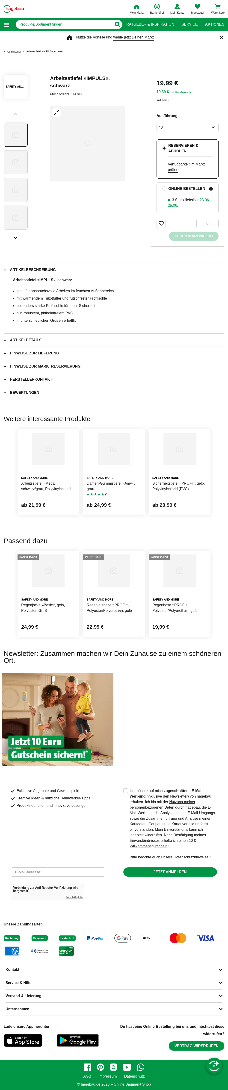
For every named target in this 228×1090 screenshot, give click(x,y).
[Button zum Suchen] (117, 24)
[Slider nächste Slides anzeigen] (16, 236)
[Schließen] (221, 37)
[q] (64, 24)
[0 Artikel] (207, 223)
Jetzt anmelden (170, 872)
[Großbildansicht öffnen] (87, 143)
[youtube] (127, 1067)
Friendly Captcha (74, 897)
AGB (87, 1076)
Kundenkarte (183, 92)
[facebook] (87, 1067)
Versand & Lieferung (23, 996)
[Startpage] (14, 9)
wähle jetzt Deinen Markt (133, 37)
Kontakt (12, 970)
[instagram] (113, 1067)
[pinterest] (100, 1067)
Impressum (107, 1076)
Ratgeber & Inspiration (150, 24)
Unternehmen (17, 1009)
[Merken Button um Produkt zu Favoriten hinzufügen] (161, 223)
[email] (58, 872)
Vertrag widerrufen (197, 1046)
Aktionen (214, 24)
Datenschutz (134, 1076)
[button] (6, 24)
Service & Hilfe (18, 983)
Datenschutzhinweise (191, 857)
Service (189, 24)
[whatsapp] (140, 1067)
